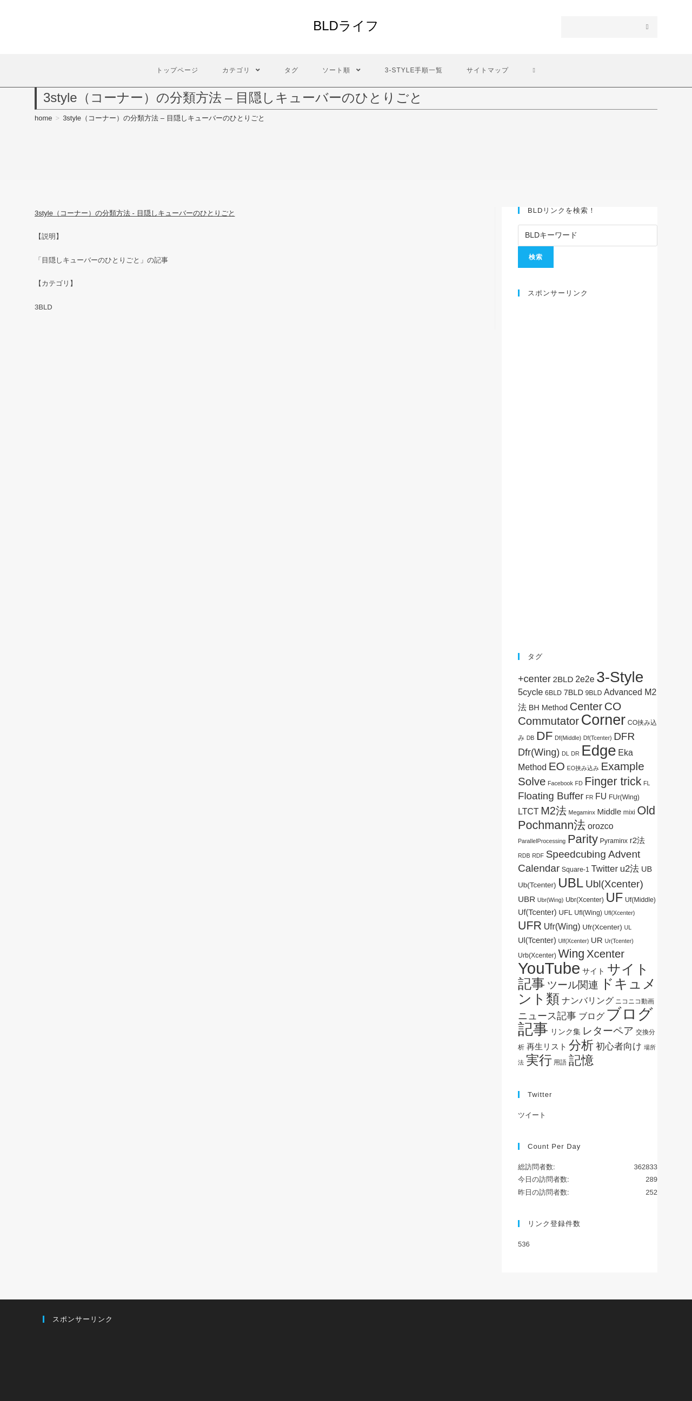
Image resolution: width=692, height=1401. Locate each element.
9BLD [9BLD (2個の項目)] (593, 693)
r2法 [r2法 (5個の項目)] (638, 840)
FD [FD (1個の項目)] (579, 783)
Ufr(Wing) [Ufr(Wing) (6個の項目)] (562, 926)
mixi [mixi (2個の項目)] (629, 812)
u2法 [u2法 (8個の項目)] (630, 869)
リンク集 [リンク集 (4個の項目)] (565, 1031)
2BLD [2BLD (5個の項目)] (563, 679)
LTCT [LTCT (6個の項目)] (528, 811)
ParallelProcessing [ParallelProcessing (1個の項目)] (541, 841)
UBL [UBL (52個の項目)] (570, 882)
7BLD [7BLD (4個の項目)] (573, 692)
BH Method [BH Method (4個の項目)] (548, 707)
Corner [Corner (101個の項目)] (603, 720)
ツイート (532, 1115)
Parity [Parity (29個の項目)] (583, 839)
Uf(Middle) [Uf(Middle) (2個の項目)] (640, 900)
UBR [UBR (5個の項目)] (526, 899)
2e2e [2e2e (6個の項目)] (584, 679)
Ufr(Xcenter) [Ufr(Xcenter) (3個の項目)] (602, 927)
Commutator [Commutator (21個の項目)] (548, 721)
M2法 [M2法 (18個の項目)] (554, 811)
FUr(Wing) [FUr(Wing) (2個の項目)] (624, 797)
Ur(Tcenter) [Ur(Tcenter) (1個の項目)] (618, 941)
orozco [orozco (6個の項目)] (601, 826)
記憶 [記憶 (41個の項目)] (581, 1060)
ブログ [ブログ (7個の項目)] (591, 1016)
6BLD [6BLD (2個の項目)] (553, 693)
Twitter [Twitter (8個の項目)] (604, 869)
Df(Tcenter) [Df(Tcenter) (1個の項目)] (597, 738)
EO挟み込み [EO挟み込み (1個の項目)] (583, 768)
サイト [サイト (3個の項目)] (593, 971)
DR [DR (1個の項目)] (575, 753)
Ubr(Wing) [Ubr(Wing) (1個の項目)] (550, 900)
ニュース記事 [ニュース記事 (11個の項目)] (547, 1016)
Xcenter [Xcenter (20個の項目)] (605, 954)
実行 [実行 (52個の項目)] (539, 1060)
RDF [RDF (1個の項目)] (538, 855)
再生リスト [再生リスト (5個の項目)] (547, 1046)
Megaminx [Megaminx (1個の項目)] (582, 812)
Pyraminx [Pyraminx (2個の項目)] (614, 841)
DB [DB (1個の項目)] (531, 738)
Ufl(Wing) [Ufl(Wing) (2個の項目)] (588, 913)
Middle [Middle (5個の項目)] (609, 811)
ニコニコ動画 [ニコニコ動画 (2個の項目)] (634, 1001)
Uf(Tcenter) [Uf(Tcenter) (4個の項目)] (537, 912)
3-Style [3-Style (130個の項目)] (619, 677)
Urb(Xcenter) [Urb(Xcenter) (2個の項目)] (537, 955)
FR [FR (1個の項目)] (589, 797)
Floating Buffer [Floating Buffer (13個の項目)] (551, 795)
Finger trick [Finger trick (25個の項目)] (612, 781)
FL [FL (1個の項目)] (646, 783)
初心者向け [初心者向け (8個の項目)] (619, 1046)
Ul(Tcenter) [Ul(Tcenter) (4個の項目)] (537, 940)
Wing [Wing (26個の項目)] (571, 953)
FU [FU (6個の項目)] (601, 796)
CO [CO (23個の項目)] (612, 706)
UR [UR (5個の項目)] (597, 940)
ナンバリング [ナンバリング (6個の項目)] (588, 1000)
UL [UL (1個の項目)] (627, 927)
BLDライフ (346, 25)
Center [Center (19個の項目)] (586, 706)
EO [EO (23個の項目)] (557, 766)
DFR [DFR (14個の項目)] (624, 736)
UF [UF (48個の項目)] (614, 897)
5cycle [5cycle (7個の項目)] (530, 692)
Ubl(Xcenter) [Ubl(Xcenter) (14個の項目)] (614, 884)
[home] (43, 118)
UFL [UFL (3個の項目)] (565, 912)
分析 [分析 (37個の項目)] (581, 1045)
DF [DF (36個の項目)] (544, 736)
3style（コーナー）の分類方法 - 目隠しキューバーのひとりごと (135, 213)
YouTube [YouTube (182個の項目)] (549, 968)
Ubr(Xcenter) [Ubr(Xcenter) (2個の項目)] (584, 900)
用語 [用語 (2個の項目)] (560, 1062)
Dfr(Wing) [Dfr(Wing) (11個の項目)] (539, 752)
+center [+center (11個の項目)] (534, 678)
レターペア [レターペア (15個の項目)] (608, 1030)
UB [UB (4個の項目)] (646, 869)
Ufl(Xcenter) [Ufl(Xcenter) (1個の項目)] (619, 913)
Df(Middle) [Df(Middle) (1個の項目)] (568, 738)
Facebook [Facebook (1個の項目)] (560, 783)
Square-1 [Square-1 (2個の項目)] (575, 869)
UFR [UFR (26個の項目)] (530, 925)
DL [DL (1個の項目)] (565, 753)
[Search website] (534, 70)
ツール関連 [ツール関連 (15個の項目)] (572, 985)
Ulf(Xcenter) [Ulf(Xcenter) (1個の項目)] (573, 941)
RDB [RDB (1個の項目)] (524, 855)
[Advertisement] (587, 469)
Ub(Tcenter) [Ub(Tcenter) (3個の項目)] (537, 885)
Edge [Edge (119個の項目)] (598, 750)
